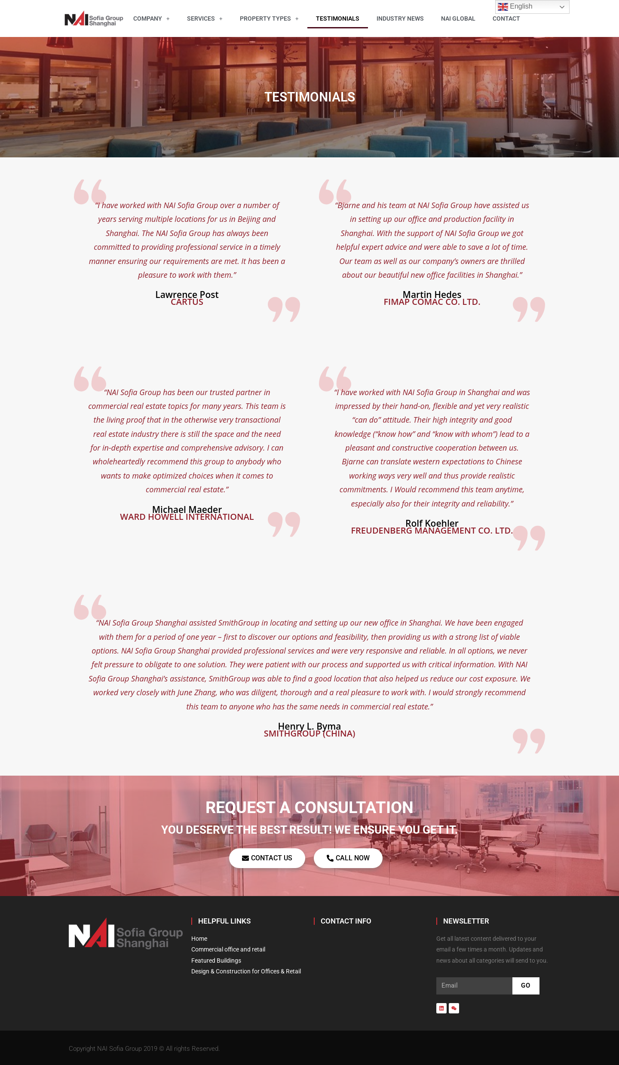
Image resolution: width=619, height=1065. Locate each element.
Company (151, 18)
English (515, 7)
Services (205, 18)
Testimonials (337, 18)
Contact (506, 18)
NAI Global (458, 18)
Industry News (400, 18)
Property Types (269, 18)
